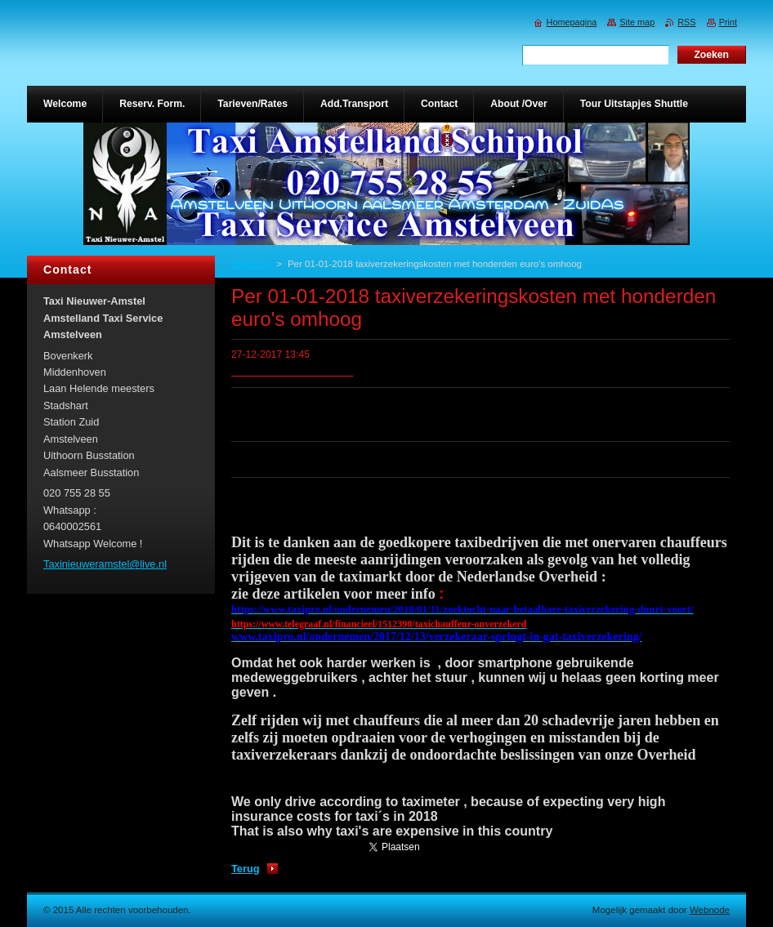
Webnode (710, 910)
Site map (637, 22)
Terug (245, 868)
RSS (686, 22)
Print (728, 22)
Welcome (250, 264)
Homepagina (572, 22)
